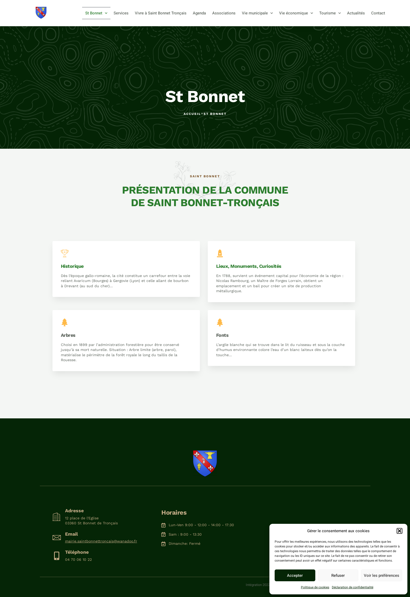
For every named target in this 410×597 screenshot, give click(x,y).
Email (71, 534)
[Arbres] (65, 322)
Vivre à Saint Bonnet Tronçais (161, 13)
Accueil (192, 114)
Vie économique (296, 13)
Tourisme (330, 13)
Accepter (295, 575)
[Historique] (65, 253)
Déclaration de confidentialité (352, 587)
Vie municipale (257, 13)
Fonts (222, 335)
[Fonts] (220, 322)
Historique (72, 266)
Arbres (68, 335)
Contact (378, 13)
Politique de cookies (315, 587)
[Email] (56, 537)
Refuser (338, 575)
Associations (224, 13)
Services (121, 13)
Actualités (356, 13)
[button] (399, 531)
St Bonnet (96, 13)
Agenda (199, 13)
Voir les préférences (381, 575)
